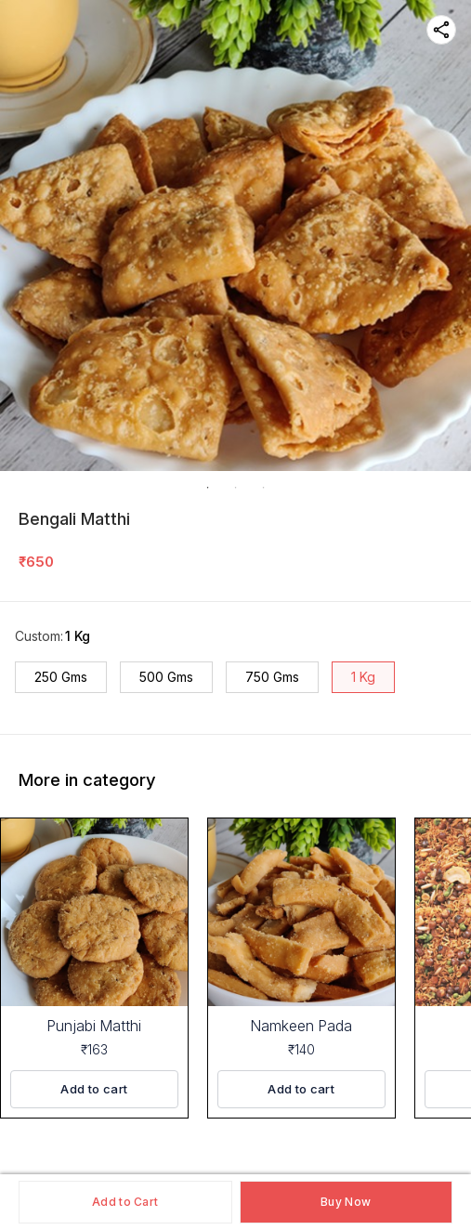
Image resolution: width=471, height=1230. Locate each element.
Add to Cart (125, 1202)
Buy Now (346, 1202)
